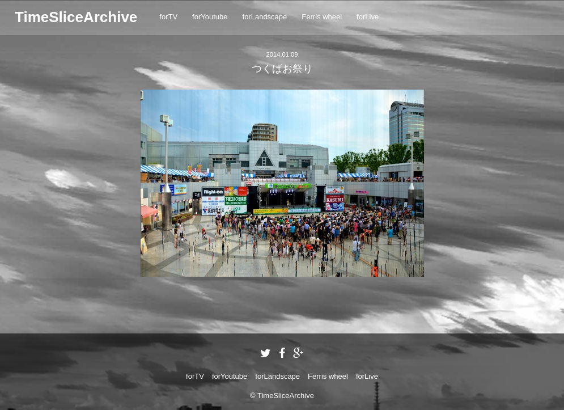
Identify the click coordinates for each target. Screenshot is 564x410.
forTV (168, 16)
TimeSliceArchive (76, 17)
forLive (368, 16)
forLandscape (265, 16)
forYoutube (209, 16)
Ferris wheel (322, 16)
